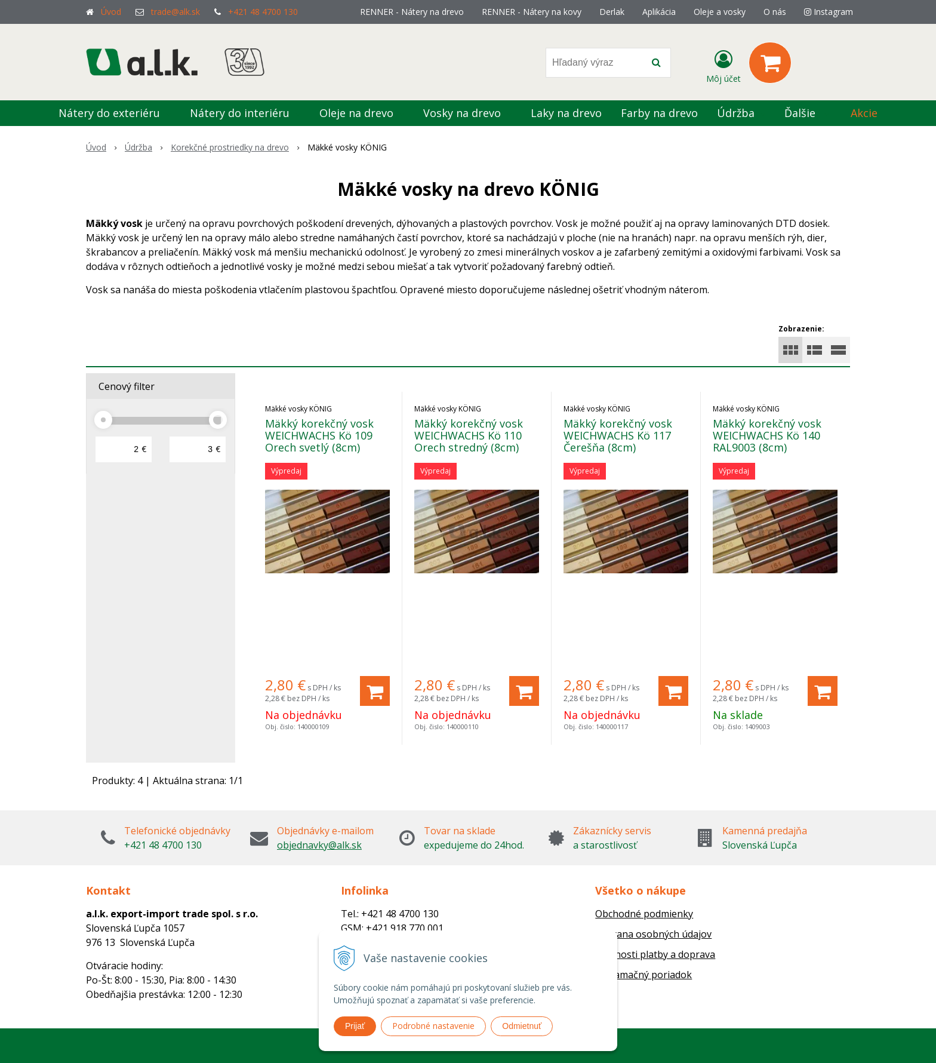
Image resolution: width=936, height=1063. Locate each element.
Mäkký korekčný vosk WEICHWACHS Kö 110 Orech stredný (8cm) (468, 435)
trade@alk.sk (175, 11)
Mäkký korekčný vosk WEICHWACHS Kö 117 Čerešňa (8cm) (618, 435)
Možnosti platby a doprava (655, 954)
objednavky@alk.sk (319, 845)
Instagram (828, 11)
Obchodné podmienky (644, 913)
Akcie (864, 113)
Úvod (111, 11)
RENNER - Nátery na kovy (531, 11)
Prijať (355, 1026)
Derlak (611, 11)
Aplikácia (659, 11)
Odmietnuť (521, 1026)
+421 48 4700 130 (263, 11)
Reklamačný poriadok (643, 974)
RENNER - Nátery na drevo (412, 11)
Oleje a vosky (720, 11)
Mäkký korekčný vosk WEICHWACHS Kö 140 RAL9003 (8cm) (767, 435)
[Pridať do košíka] (375, 691)
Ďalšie (806, 113)
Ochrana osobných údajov (653, 934)
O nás (774, 11)
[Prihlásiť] (723, 65)
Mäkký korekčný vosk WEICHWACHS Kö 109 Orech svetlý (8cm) (319, 435)
